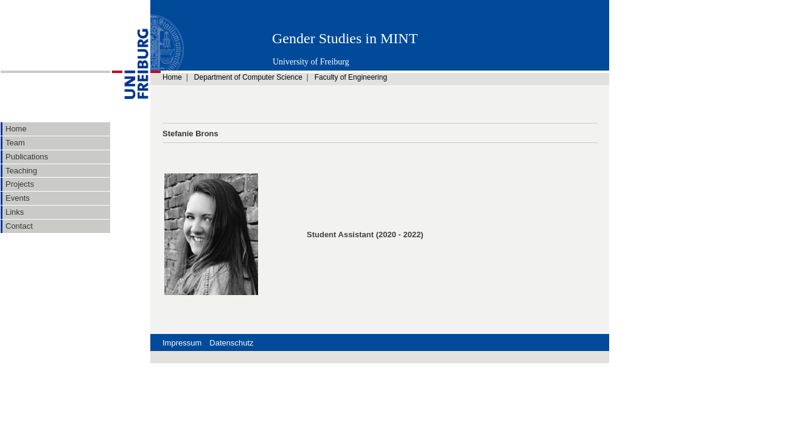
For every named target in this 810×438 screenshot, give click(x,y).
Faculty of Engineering (351, 77)
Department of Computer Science (248, 77)
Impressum (181, 342)
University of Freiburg (311, 61)
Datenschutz (231, 342)
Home (172, 77)
